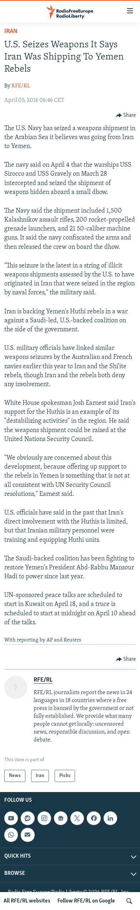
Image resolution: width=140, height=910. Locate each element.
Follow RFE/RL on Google (86, 901)
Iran (11, 31)
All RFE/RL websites (27, 901)
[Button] (126, 115)
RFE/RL (20, 86)
